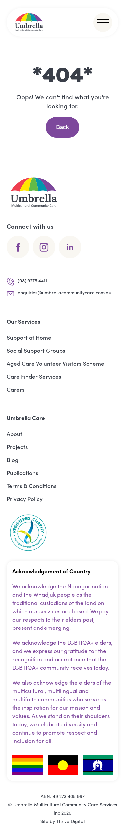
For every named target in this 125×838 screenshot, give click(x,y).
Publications (22, 473)
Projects (17, 447)
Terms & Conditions (32, 486)
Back (62, 127)
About (14, 434)
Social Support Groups (36, 350)
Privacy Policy (25, 499)
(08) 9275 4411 (27, 281)
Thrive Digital (70, 821)
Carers (16, 389)
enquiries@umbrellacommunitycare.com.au (59, 293)
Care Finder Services (34, 376)
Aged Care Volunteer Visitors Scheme (55, 363)
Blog (12, 460)
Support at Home (29, 337)
